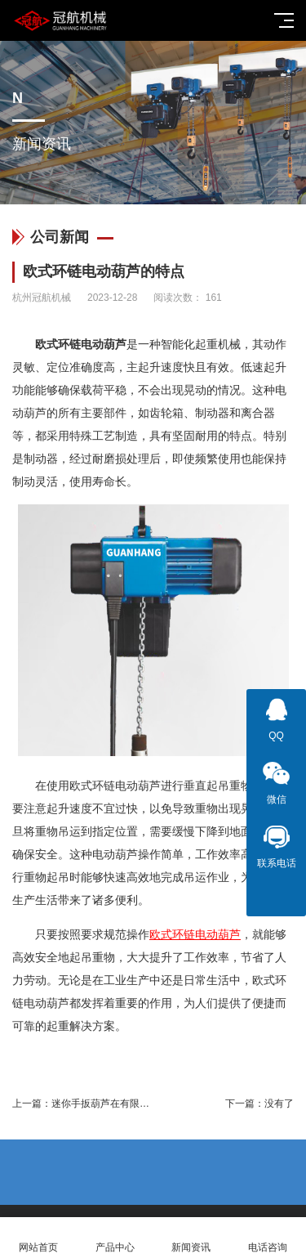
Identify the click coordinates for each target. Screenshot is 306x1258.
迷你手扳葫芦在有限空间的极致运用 (129, 1103)
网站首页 (38, 1238)
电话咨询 (267, 1238)
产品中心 (115, 1238)
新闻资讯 (191, 1238)
